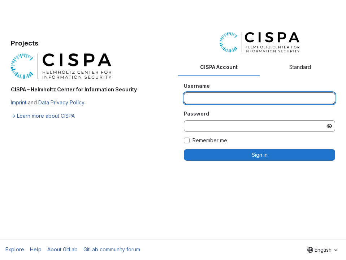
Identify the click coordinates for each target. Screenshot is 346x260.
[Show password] (329, 126)
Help (36, 249)
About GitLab (62, 249)
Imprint (18, 102)
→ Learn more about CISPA (43, 116)
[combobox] (322, 250)
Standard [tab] (300, 67)
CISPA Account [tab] (219, 67)
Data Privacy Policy (61, 102)
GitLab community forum (111, 249)
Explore (14, 249)
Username (197, 86)
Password (196, 113)
